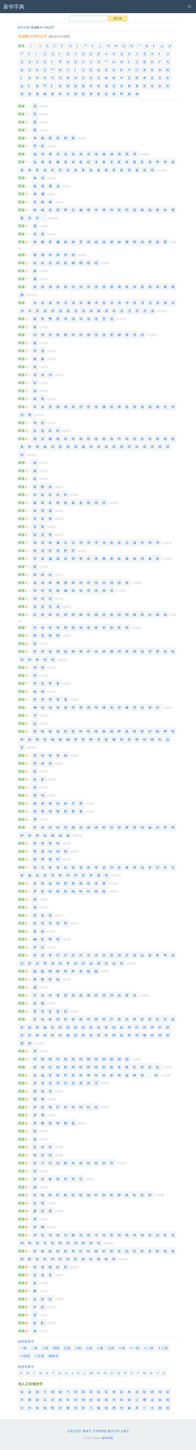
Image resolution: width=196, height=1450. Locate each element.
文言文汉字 (74, 1431)
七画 (89, 1348)
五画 (67, 1348)
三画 (45, 1348)
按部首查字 (26, 1341)
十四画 (25, 1356)
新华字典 (23, 27)
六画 (78, 1348)
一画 (23, 1348)
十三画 (163, 1348)
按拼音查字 (26, 1366)
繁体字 (87, 1431)
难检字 (53, 1356)
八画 (100, 1348)
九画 (111, 1348)
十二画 (149, 1348)
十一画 (134, 1348)
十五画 (39, 1356)
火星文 (125, 1431)
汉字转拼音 (99, 1431)
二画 (34, 1348)
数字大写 (113, 1431)
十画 (121, 1348)
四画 (56, 1348)
